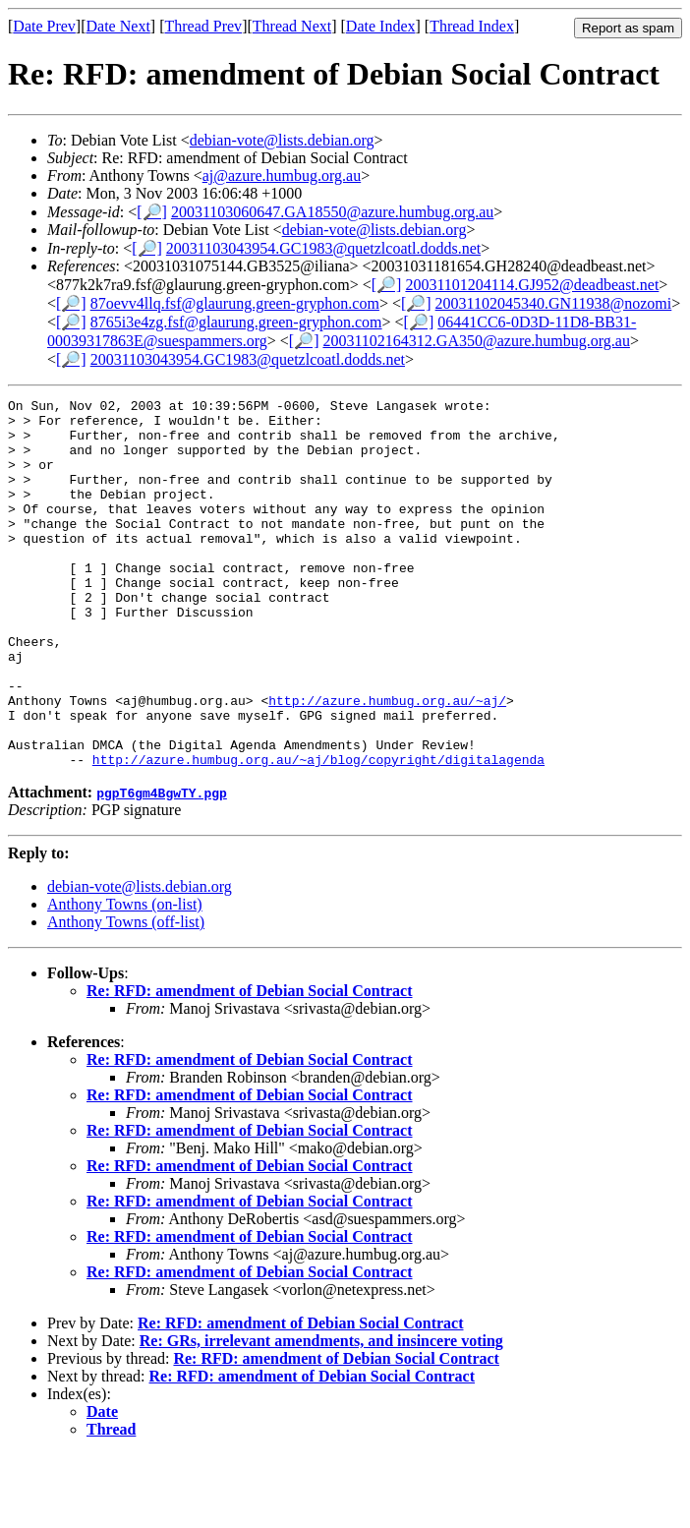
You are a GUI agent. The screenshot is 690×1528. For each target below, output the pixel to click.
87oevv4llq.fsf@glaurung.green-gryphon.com (234, 303)
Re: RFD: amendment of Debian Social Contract (249, 1064)
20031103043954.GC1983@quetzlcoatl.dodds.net (323, 248)
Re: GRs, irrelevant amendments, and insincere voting (321, 1414)
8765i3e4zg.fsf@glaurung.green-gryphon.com (236, 322)
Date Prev (44, 26)
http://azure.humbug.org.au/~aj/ (387, 762)
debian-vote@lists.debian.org (282, 140)
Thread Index (472, 26)
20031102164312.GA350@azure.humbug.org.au (475, 340)
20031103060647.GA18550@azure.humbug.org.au (332, 212)
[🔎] (152, 212)
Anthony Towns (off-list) (125, 995)
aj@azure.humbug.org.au (282, 175)
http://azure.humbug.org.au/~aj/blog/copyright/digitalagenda (318, 833)
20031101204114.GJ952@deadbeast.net (532, 284)
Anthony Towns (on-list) (124, 978)
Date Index (381, 26)
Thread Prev (203, 26)
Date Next (118, 26)
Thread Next (292, 26)
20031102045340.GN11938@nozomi (553, 303)
